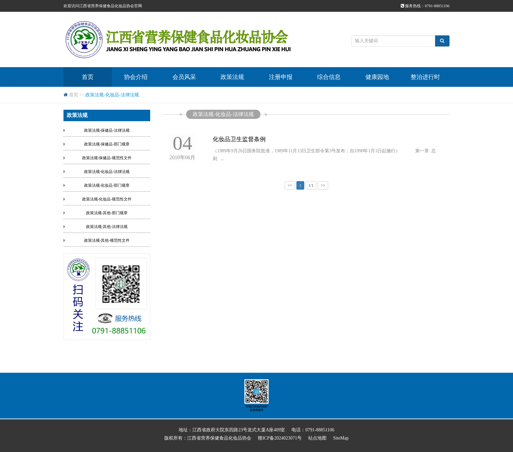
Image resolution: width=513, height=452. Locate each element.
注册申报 (280, 77)
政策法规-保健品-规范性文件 (107, 158)
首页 (88, 77)
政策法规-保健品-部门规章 (107, 144)
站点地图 (317, 438)
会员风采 (184, 77)
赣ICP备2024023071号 (280, 438)
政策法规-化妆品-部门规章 (107, 185)
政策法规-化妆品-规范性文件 (107, 199)
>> (323, 185)
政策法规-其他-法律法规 (107, 226)
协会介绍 (136, 77)
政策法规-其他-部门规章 (107, 213)
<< (290, 185)
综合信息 (329, 77)
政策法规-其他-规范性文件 (107, 240)
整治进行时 (425, 77)
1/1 (311, 185)
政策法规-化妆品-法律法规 (112, 94)
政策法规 (232, 77)
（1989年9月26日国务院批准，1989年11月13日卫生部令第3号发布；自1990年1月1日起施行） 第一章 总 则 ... (326, 154)
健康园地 (377, 77)
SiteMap (340, 438)
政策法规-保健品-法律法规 (107, 130)
